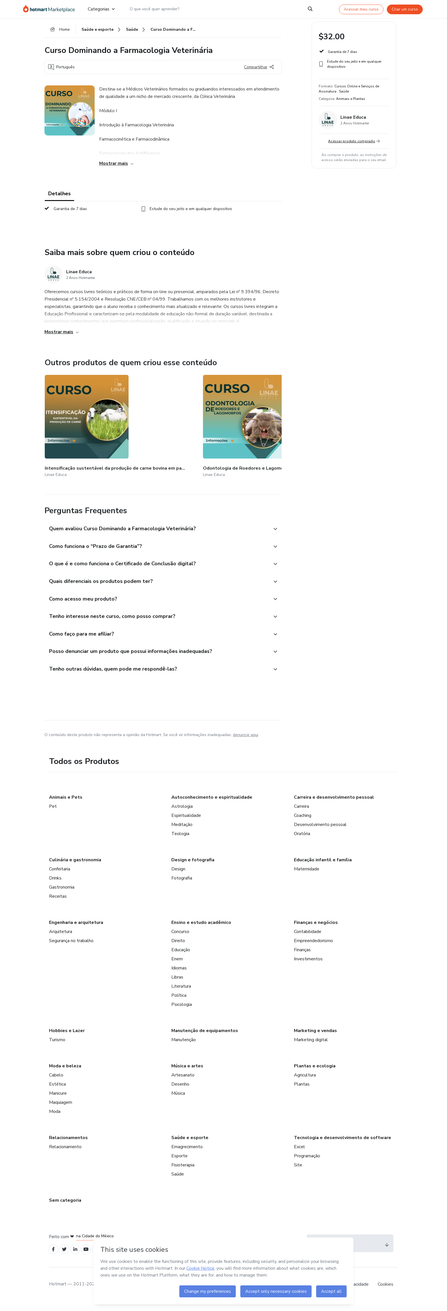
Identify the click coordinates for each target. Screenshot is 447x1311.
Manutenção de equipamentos (204, 1038)
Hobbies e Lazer (67, 1038)
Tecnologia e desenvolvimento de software (342, 1145)
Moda (54, 1119)
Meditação (181, 832)
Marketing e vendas (315, 1038)
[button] (156, 524)
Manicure (58, 1101)
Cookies (385, 1294)
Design (178, 877)
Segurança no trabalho (71, 948)
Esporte (179, 1163)
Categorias (101, 9)
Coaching (302, 823)
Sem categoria (65, 1208)
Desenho (180, 1092)
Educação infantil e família (323, 867)
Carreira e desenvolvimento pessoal (334, 805)
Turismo (57, 1047)
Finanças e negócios (316, 930)
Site (298, 1173)
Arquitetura (60, 939)
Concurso (180, 939)
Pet (53, 814)
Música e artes (187, 1073)
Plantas (302, 1092)
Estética (57, 1092)
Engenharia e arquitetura (76, 930)
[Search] (310, 9)
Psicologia (181, 1012)
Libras (177, 985)
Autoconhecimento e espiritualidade (211, 805)
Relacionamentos (68, 1145)
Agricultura (305, 1083)
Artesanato (182, 1083)
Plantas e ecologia (315, 1073)
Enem (177, 966)
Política (178, 1003)
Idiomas (179, 976)
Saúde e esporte (189, 1145)
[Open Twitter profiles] (66, 1258)
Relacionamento (65, 1154)
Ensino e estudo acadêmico (201, 930)
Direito (178, 948)
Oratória (302, 841)
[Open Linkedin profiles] (79, 1258)
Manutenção (183, 1047)
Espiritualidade (186, 823)
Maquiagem (60, 1110)
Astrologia (182, 814)
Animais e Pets (65, 805)
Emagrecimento (187, 1154)
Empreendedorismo (313, 948)
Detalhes (59, 197)
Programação (307, 1163)
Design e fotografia (192, 867)
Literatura (181, 994)
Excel (299, 1154)
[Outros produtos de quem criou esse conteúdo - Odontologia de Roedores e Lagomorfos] (144, 425)
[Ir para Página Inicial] (51, 9)
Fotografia (181, 886)
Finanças (302, 957)
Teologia (180, 841)
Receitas (58, 904)
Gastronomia (61, 895)
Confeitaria (59, 877)
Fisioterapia (182, 1173)
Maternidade (306, 877)
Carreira (301, 814)
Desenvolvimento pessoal (320, 832)
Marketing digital (311, 1047)
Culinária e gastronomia (75, 867)
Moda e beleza (65, 1073)
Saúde (177, 1182)
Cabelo (56, 1083)
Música (178, 1101)
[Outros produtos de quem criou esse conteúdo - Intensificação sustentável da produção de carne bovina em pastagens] (76, 425)
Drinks (55, 886)
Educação (180, 957)
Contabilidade (307, 939)
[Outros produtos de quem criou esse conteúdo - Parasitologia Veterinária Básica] (211, 425)
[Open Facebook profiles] (54, 1258)
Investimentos (308, 966)
